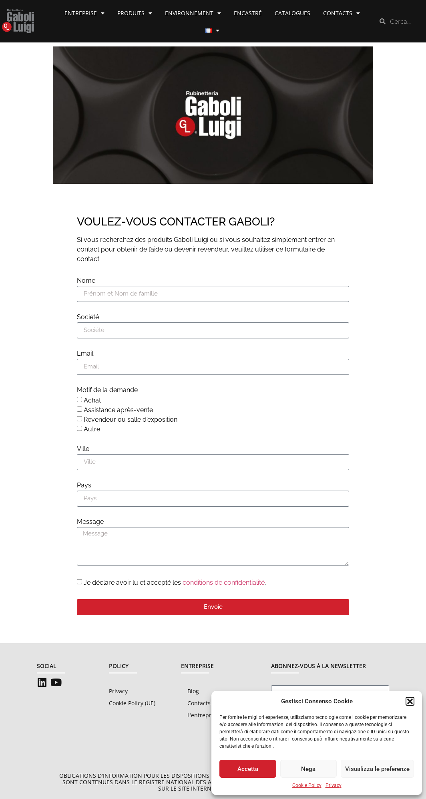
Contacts (341, 13)
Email (85, 353)
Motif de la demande (107, 390)
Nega (308, 769)
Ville (83, 449)
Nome (86, 281)
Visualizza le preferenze (377, 769)
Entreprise (84, 13)
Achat (92, 400)
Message (90, 522)
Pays (84, 485)
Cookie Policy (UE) (132, 703)
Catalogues (292, 13)
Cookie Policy (307, 785)
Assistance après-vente (118, 410)
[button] (410, 701)
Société (88, 317)
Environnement (193, 13)
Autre (92, 429)
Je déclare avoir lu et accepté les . (175, 582)
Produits (134, 13)
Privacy (334, 785)
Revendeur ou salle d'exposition (130, 419)
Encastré (248, 13)
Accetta (247, 769)
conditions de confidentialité (224, 582)
